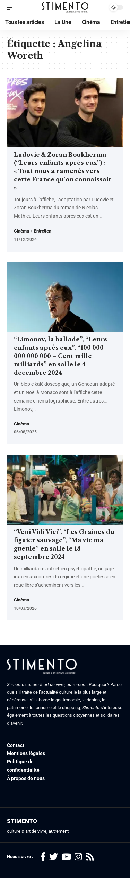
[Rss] (90, 856)
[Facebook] (42, 856)
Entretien (42, 231)
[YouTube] (66, 856)
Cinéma (21, 231)
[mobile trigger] (13, 7)
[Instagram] (78, 856)
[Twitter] (53, 856)
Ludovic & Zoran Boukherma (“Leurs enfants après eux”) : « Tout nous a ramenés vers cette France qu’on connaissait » (62, 171)
